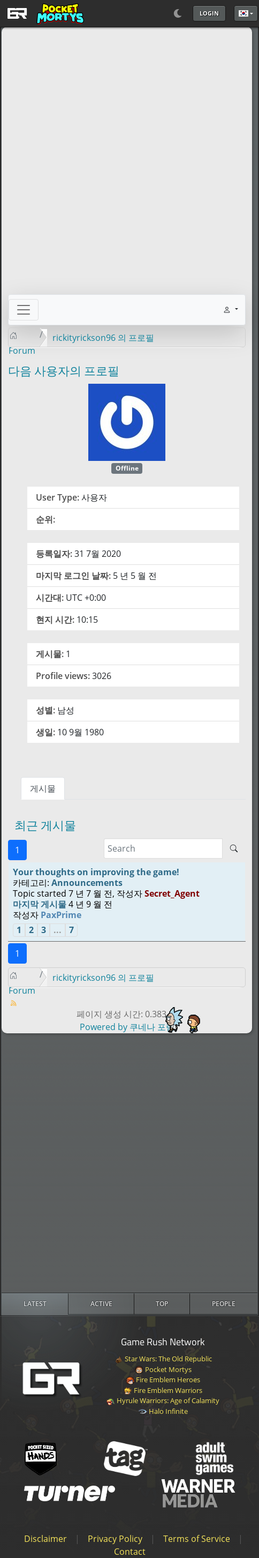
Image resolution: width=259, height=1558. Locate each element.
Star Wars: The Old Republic (163, 1358)
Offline (127, 468)
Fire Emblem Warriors (163, 1390)
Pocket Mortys (163, 1369)
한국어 (243, 13)
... (58, 930)
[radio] (35, 1304)
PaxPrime (61, 915)
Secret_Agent (172, 893)
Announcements (87, 883)
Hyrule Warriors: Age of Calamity (162, 1400)
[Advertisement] (129, 1163)
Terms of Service (196, 1539)
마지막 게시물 (39, 904)
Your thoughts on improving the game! (96, 872)
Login (209, 13)
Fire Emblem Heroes (163, 1379)
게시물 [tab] (43, 788)
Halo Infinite (163, 1411)
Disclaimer (45, 1539)
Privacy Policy (115, 1539)
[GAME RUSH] (43, 13)
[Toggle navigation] (24, 309)
